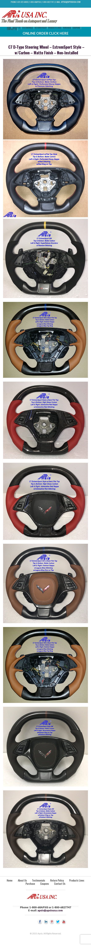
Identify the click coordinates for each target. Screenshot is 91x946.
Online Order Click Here (45, 33)
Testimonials (27, 27)
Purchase (67, 27)
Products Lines (54, 27)
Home (9, 880)
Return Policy (41, 27)
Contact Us (12, 29)
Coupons (76, 27)
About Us (22, 880)
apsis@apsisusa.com (70, 1)
